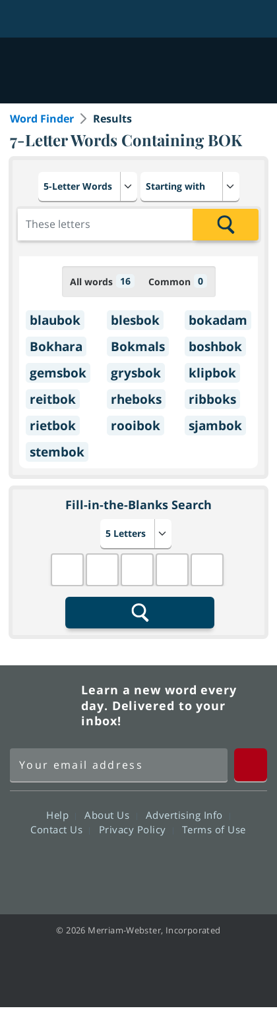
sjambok (215, 425)
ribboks (212, 399)
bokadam (218, 320)
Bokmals (138, 346)
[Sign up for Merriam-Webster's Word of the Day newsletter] (119, 764)
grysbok (136, 372)
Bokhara (56, 346)
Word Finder (42, 118)
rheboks (136, 399)
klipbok (212, 372)
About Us (110, 814)
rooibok (135, 425)
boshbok (215, 346)
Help (61, 814)
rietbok (53, 425)
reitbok (53, 399)
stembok (57, 451)
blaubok (55, 320)
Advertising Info (188, 814)
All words (102, 281)
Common (177, 281)
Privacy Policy (136, 829)
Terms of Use (214, 829)
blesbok (135, 320)
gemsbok (58, 372)
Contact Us (60, 829)
